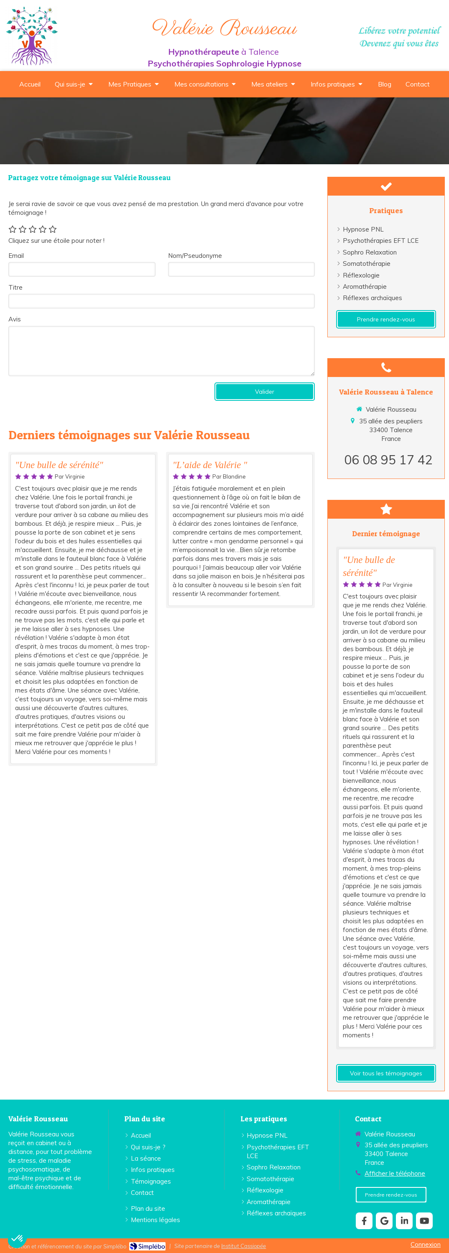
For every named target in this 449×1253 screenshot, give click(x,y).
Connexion (426, 1244)
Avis (14, 319)
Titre (15, 287)
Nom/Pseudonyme (195, 256)
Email (16, 256)
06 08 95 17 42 (388, 460)
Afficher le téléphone (395, 1173)
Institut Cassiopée (243, 1246)
